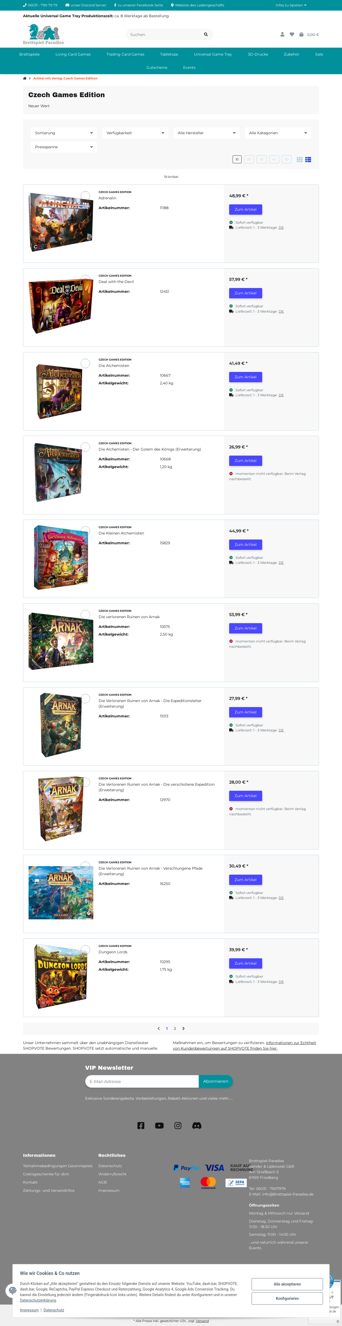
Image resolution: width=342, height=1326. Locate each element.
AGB (102, 1182)
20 (249, 159)
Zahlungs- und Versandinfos (49, 1190)
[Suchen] (162, 35)
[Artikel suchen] (205, 35)
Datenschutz (55, 1310)
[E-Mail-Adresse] (142, 1081)
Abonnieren (215, 1081)
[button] (291, 5)
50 (287, 159)
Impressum (30, 1310)
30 (262, 159)
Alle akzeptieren (286, 1284)
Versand (202, 1321)
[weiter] (183, 1028)
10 (237, 159)
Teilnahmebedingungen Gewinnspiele (58, 1165)
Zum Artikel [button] (246, 209)
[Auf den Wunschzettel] (85, 195)
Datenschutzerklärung (39, 1300)
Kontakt (30, 1182)
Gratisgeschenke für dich (46, 1174)
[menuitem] (29, 54)
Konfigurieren (286, 1298)
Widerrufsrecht (112, 1174)
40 (274, 159)
